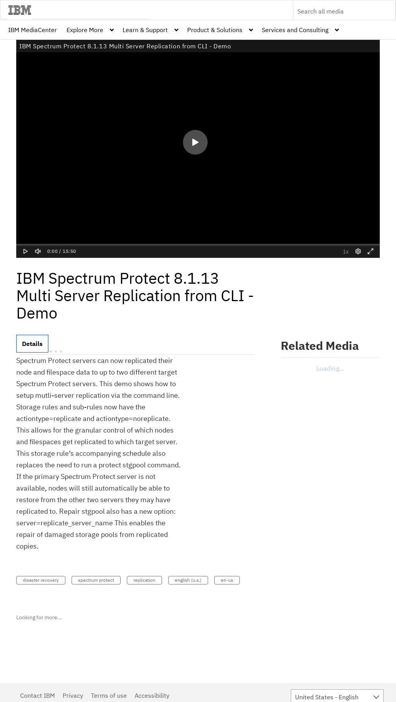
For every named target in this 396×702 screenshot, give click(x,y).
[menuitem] (32, 29)
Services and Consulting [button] (295, 30)
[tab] (32, 344)
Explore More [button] (85, 30)
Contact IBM (37, 695)
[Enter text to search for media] (336, 11)
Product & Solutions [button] (214, 30)
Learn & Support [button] (145, 30)
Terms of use (109, 695)
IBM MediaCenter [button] (32, 30)
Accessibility (152, 695)
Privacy (73, 695)
